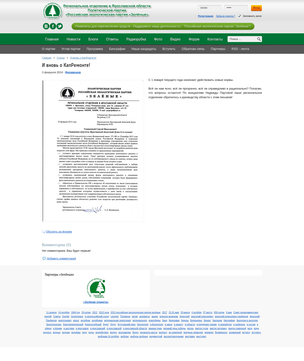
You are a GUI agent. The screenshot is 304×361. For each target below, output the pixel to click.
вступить (256, 332)
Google (65, 316)
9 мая (229, 312)
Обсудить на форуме (59, 231)
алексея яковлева (169, 316)
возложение (124, 332)
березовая (174, 320)
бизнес (207, 320)
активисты (144, 316)
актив (135, 316)
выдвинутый (156, 336)
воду (84, 332)
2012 (94, 312)
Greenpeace (77, 316)
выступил (201, 336)
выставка (190, 336)
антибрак (85, 320)
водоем (66, 332)
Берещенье (196, 320)
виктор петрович (218, 328)
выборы (125, 336)
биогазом (217, 320)
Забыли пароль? (225, 16)
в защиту (178, 324)
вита (250, 328)
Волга (135, 332)
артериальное (139, 320)
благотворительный (73, 324)
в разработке (225, 324)
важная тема (155, 328)
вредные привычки (193, 332)
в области (190, 324)
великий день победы (174, 328)
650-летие (219, 312)
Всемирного (221, 332)
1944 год (75, 312)
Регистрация (205, 16)
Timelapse (125, 316)
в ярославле (82, 328)
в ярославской (114, 328)
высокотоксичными (174, 336)
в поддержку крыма (207, 324)
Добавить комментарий (61, 258)
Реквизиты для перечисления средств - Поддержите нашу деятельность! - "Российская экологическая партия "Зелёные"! (162, 26)
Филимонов (73, 72)
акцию (155, 316)
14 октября (64, 312)
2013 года (104, 312)
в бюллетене (156, 324)
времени (208, 332)
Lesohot (115, 316)
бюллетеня (142, 324)
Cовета (56, 316)
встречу (246, 332)
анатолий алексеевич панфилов (231, 316)
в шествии (69, 328)
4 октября (197, 312)
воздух (113, 332)
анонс (76, 320)
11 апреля (51, 312)
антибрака (97, 320)
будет (106, 324)
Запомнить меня (250, 16)
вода (256, 328)
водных (56, 332)
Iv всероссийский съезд (97, 316)
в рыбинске (239, 324)
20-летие (86, 312)
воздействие (102, 332)
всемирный (234, 332)
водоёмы (76, 332)
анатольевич (64, 320)
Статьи (61, 57)
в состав (251, 324)
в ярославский (97, 328)
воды (91, 332)
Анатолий (184, 316)
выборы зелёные (139, 336)
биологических (53, 324)
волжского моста (148, 332)
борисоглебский (93, 324)
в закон (168, 324)
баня (164, 320)
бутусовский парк (126, 324)
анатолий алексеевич (202, 316)
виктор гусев (201, 328)
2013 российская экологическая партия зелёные (136, 312)
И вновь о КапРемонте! (83, 57)
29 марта (185, 312)
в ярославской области (135, 328)
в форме (57, 328)
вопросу (163, 332)
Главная (46, 57)
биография (229, 320)
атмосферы (155, 320)
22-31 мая (174, 312)
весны (190, 328)
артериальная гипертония (117, 320)
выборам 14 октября (108, 336)
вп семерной (175, 332)
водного (47, 332)
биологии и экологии (247, 320)
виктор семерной (237, 328)
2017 (164, 312)
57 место (207, 312)
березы (185, 320)
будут (113, 324)
